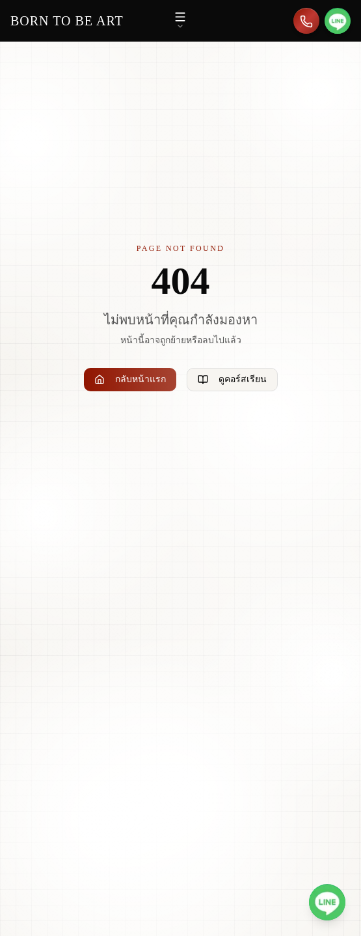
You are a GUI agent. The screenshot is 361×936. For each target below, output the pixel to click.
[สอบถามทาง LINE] (338, 21)
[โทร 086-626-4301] (306, 21)
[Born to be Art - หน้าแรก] (67, 21)
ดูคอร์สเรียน (232, 379)
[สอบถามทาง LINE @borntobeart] (327, 902)
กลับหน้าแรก (130, 379)
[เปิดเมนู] (180, 21)
